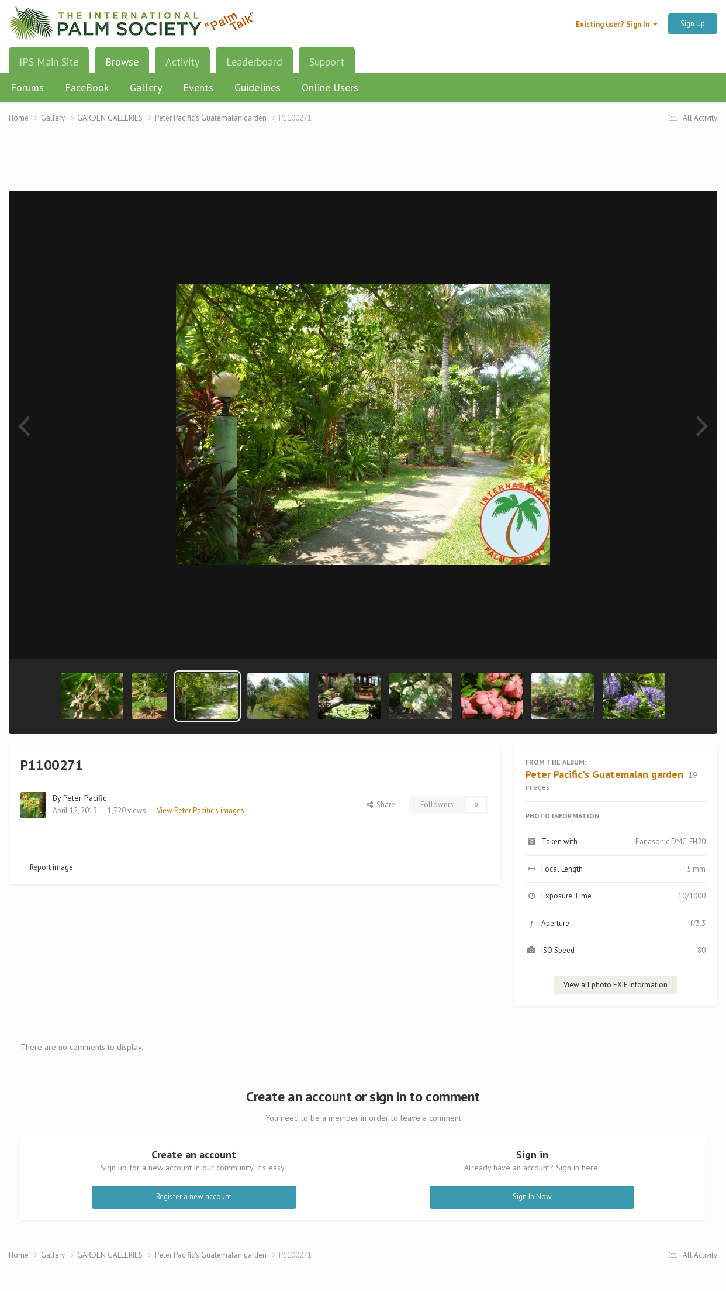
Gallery (146, 87)
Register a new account (193, 1197)
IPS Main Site (48, 61)
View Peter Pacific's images (200, 810)
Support (326, 61)
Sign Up (692, 24)
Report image (51, 867)
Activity (182, 61)
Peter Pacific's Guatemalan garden (604, 774)
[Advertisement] (363, 164)
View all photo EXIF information (615, 985)
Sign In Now (532, 1197)
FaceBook (87, 87)
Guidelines (257, 87)
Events (198, 87)
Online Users (330, 87)
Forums (27, 87)
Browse (122, 66)
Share (381, 805)
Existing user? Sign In (617, 24)
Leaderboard (254, 61)
